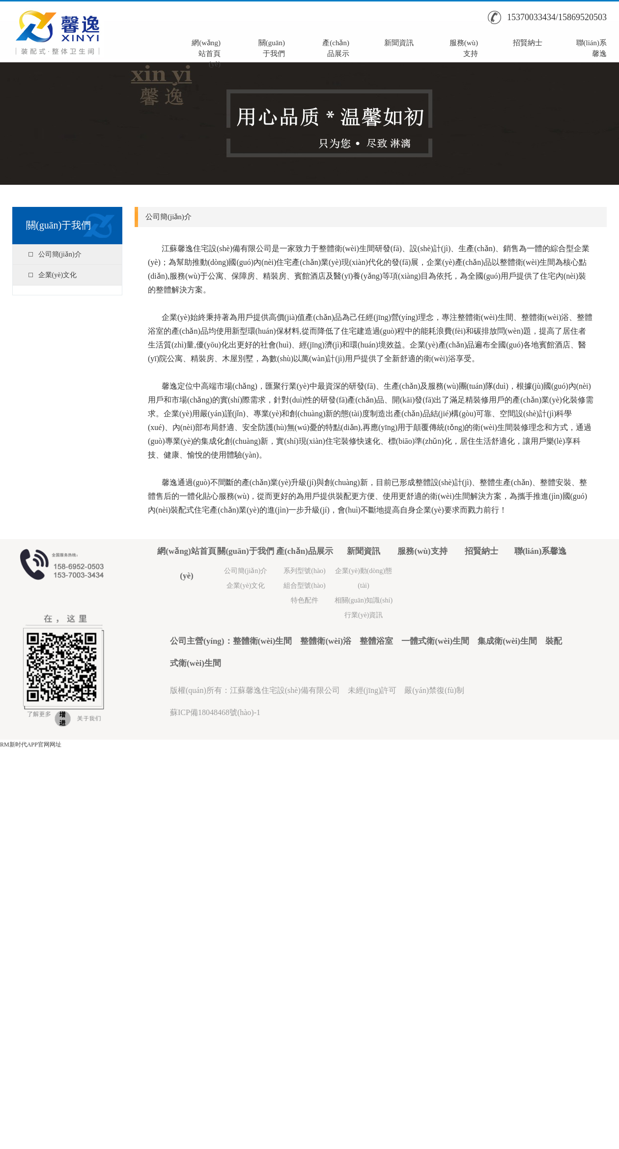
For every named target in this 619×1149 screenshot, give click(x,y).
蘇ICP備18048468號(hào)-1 (215, 712)
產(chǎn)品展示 (335, 47)
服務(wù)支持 (464, 47)
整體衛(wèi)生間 (262, 641)
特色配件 (304, 600)
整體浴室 (376, 641)
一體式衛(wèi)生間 (435, 641)
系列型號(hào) (304, 570)
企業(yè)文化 (57, 275)
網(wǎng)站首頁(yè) (206, 47)
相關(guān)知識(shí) (364, 600)
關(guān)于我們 (271, 47)
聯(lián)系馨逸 (591, 47)
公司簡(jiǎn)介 (60, 254)
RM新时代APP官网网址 (30, 744)
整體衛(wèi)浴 (325, 641)
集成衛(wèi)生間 (507, 641)
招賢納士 (527, 43)
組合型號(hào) (304, 585)
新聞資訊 (399, 43)
